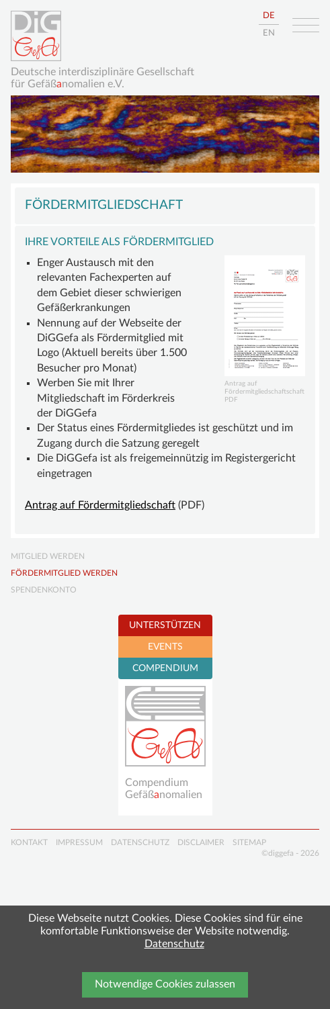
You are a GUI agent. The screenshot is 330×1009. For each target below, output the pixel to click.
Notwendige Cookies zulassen (165, 984)
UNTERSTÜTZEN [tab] (165, 625)
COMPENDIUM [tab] (165, 668)
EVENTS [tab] (165, 647)
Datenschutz (174, 943)
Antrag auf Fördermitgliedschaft (100, 505)
